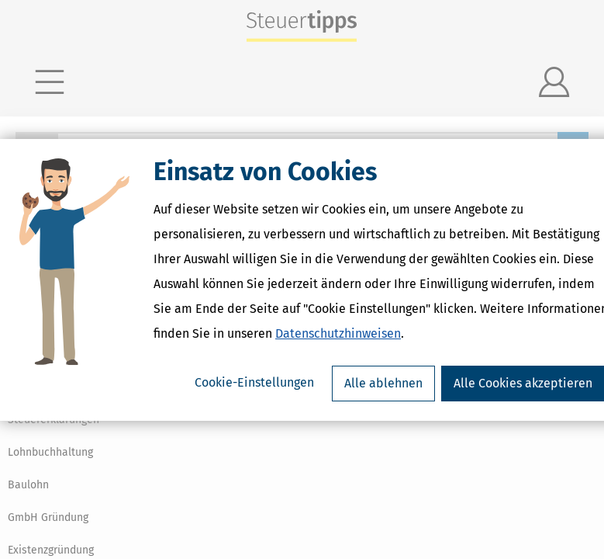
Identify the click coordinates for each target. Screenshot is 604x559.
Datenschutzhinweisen (338, 333)
